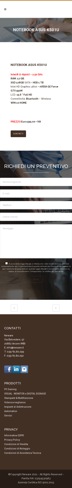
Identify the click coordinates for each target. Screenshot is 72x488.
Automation (10, 411)
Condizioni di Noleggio (17, 448)
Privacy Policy (12, 440)
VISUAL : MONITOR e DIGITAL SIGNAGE (25, 393)
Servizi (8, 415)
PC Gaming (10, 389)
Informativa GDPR (14, 435)
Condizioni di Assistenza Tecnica (22, 453)
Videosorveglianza (15, 402)
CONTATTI (18, 134)
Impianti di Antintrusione (17, 407)
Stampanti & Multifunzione (18, 398)
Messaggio (36, 241)
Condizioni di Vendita (16, 444)
